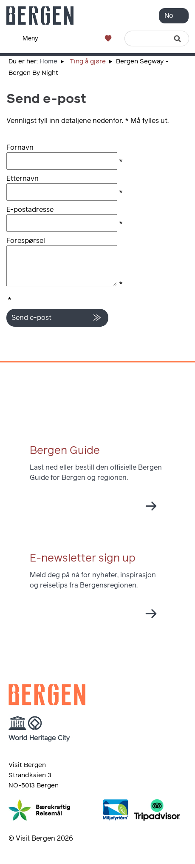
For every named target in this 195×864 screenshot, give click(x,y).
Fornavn (20, 147)
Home (48, 61)
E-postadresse (30, 209)
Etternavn (22, 178)
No (168, 15)
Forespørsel (25, 240)
